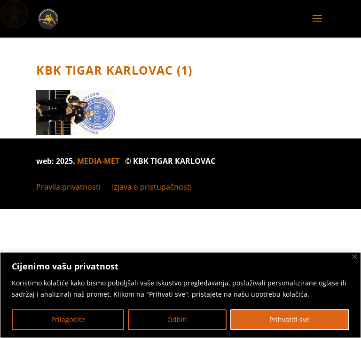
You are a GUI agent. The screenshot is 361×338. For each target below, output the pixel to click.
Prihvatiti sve (289, 319)
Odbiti (177, 319)
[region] (180, 295)
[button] (317, 24)
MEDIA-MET (98, 161)
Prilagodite (68, 319)
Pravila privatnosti (68, 187)
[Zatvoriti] (355, 256)
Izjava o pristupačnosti (152, 187)
